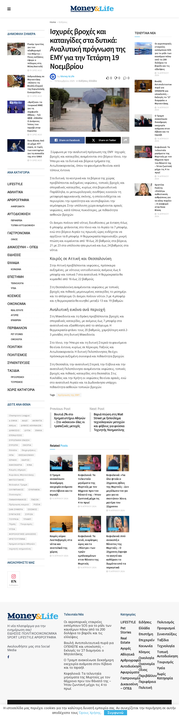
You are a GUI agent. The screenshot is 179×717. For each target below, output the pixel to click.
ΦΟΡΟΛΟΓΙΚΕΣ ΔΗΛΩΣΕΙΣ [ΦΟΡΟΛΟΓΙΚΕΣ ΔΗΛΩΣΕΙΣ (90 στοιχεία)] (22, 534)
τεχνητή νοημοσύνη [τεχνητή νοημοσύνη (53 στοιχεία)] (20, 548)
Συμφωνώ (116, 713)
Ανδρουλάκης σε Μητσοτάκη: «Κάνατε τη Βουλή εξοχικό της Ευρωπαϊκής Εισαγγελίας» (35, 84)
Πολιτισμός (17, 355)
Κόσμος (14, 296)
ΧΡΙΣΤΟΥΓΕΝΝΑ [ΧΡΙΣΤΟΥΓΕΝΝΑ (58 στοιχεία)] (17, 539)
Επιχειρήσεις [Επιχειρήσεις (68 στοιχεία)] (29, 450)
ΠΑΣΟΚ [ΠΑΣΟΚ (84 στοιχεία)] (35, 499)
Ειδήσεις (63, 22)
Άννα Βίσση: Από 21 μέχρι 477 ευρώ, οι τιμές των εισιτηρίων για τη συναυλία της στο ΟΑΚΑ (35, 148)
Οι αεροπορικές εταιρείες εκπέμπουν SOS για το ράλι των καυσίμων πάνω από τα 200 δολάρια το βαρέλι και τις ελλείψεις (163, 56)
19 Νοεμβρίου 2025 (64, 80)
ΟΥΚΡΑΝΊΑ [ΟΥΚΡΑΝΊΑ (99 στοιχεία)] (34, 489)
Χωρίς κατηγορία (20, 390)
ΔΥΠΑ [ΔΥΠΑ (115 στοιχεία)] (27, 430)
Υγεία (13, 288)
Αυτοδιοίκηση (18, 214)
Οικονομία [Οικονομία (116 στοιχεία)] (15, 494)
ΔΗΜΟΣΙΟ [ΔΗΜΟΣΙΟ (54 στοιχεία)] (14, 430)
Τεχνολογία (17, 283)
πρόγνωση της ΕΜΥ (69, 395)
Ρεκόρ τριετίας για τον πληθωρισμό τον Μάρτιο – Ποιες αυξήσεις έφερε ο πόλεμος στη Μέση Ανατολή (35, 55)
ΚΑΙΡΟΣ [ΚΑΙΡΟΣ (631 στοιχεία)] (26, 460)
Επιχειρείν (16, 320)
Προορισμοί (17, 377)
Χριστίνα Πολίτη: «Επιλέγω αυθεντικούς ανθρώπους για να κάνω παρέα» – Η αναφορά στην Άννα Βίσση (163, 197)
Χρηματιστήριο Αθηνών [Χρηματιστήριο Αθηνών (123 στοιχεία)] (22, 543)
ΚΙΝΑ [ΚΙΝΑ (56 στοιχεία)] (29, 465)
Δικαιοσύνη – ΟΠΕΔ (22, 247)
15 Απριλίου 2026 (115, 571)
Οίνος (14, 239)
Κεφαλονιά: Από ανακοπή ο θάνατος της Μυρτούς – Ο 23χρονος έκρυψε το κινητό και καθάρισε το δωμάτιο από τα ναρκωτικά (116, 551)
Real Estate (17, 310)
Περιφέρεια (16, 220)
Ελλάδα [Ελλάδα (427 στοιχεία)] (13, 450)
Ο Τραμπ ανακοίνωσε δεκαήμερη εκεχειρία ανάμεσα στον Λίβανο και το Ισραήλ (162, 125)
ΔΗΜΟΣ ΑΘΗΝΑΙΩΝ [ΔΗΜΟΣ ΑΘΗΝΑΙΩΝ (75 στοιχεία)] (31, 425)
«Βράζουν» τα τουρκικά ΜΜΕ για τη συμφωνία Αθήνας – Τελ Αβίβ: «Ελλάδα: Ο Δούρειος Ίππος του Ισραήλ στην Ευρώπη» (35, 116)
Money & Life (67, 76)
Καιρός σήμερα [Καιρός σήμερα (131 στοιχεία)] (17, 469)
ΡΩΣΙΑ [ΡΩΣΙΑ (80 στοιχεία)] (37, 504)
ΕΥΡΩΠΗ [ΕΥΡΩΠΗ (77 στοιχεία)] (13, 445)
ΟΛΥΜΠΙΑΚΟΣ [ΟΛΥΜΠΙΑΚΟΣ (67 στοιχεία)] (16, 489)
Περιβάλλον (17, 328)
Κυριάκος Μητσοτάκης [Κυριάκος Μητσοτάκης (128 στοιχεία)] (21, 475)
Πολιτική (14, 347)
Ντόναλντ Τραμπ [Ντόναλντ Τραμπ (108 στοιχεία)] (18, 484)
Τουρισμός (17, 382)
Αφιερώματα (17, 206)
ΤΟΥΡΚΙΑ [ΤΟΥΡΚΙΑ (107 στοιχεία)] (14, 519)
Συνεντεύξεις (18, 363)
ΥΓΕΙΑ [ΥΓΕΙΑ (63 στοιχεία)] (12, 529)
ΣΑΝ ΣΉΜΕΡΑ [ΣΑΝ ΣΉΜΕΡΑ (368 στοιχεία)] (16, 509)
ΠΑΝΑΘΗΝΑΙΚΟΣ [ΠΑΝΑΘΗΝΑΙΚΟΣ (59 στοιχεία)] (17, 499)
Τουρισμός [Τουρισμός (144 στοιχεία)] (26, 524)
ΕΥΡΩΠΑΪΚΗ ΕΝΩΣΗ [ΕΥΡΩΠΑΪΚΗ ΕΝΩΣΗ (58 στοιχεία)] (19, 440)
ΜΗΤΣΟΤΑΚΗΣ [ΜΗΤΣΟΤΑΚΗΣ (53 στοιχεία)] (16, 479)
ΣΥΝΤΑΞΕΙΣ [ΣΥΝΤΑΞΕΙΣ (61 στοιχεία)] (14, 514)
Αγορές (15, 315)
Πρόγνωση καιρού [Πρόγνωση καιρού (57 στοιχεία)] (19, 504)
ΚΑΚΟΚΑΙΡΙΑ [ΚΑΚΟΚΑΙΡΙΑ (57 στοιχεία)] (15, 465)
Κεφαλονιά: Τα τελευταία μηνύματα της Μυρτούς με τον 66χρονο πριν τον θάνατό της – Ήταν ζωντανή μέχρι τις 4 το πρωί (163, 160)
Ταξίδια (13, 370)
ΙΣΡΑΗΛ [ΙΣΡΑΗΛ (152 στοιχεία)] (13, 460)
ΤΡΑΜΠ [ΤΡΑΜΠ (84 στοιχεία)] (27, 519)
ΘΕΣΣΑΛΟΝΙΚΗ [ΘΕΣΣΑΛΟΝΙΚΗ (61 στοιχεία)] (26, 455)
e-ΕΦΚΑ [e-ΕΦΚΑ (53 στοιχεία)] (13, 420)
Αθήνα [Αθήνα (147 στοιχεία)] (12, 425)
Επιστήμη (15, 277)
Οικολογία (16, 339)
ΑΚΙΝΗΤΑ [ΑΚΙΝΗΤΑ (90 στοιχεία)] (37, 420)
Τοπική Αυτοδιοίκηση (23, 225)
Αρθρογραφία (18, 200)
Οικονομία (16, 304)
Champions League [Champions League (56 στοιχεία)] (19, 415)
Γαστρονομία (18, 233)
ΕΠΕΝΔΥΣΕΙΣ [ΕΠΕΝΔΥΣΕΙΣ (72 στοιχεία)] (15, 435)
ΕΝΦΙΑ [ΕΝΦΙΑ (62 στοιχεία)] (38, 430)
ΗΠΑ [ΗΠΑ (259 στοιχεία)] (11, 455)
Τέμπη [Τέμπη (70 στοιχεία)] (12, 524)
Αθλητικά (15, 192)
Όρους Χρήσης (90, 713)
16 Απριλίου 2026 (59, 498)
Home (53, 22)
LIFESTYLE (15, 184)
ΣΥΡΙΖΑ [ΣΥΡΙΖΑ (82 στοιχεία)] (29, 514)
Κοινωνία (16, 269)
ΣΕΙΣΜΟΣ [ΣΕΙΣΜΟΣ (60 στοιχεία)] (32, 509)
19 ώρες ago (34, 70)
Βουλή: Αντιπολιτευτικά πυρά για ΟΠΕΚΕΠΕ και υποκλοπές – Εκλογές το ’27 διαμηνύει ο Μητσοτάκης (164, 92)
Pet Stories (17, 334)
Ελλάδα (93, 80)
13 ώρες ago (34, 96)
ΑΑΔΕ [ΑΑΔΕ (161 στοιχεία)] (25, 420)
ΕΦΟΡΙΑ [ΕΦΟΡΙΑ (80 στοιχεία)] (27, 445)
